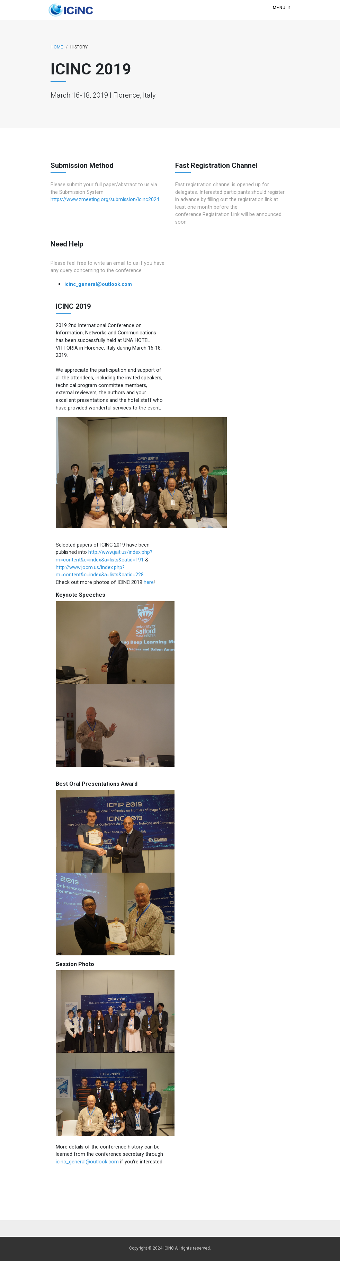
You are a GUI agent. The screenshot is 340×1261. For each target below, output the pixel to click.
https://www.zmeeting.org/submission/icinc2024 (105, 199)
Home (57, 46)
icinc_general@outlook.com (98, 284)
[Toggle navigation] (281, 7)
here (149, 582)
